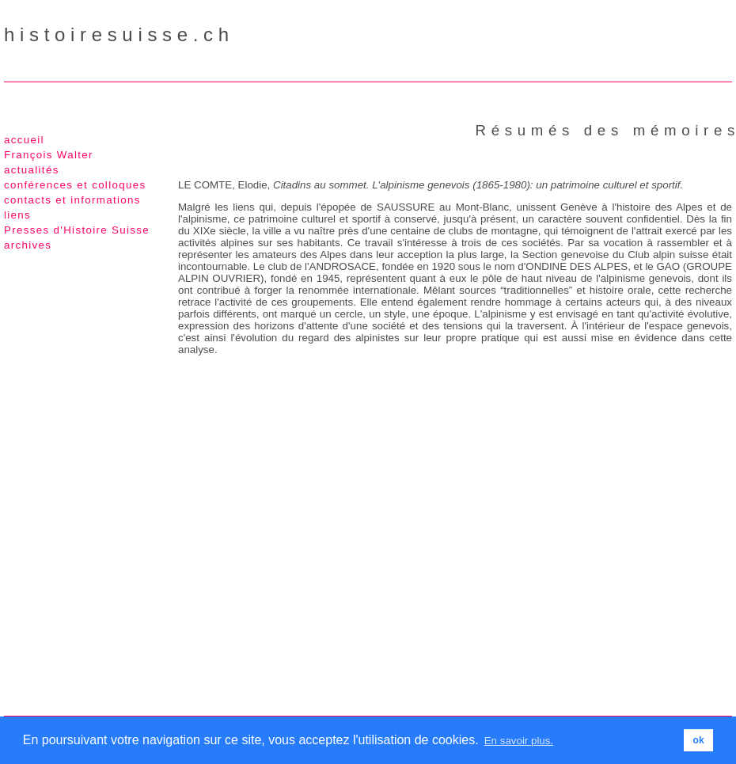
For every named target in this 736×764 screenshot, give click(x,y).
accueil (24, 140)
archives (27, 245)
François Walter (48, 155)
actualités (31, 170)
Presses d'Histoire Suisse (77, 230)
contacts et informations (72, 200)
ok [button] (698, 740)
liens (17, 215)
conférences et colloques (75, 185)
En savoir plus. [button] (518, 741)
